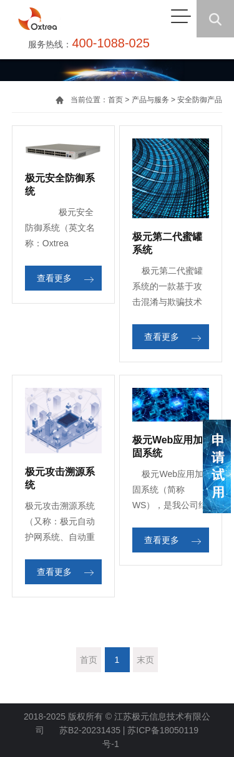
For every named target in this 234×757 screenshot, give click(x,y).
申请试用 (217, 466)
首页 (115, 99)
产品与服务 (150, 99)
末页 (145, 660)
